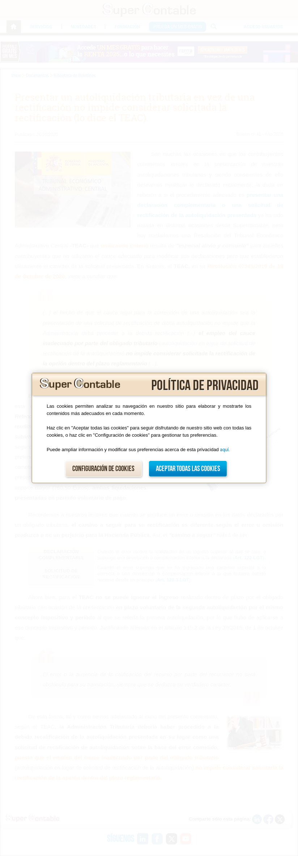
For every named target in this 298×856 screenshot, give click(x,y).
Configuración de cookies (103, 468)
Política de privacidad (205, 385)
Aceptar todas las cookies (188, 468)
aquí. (225, 449)
